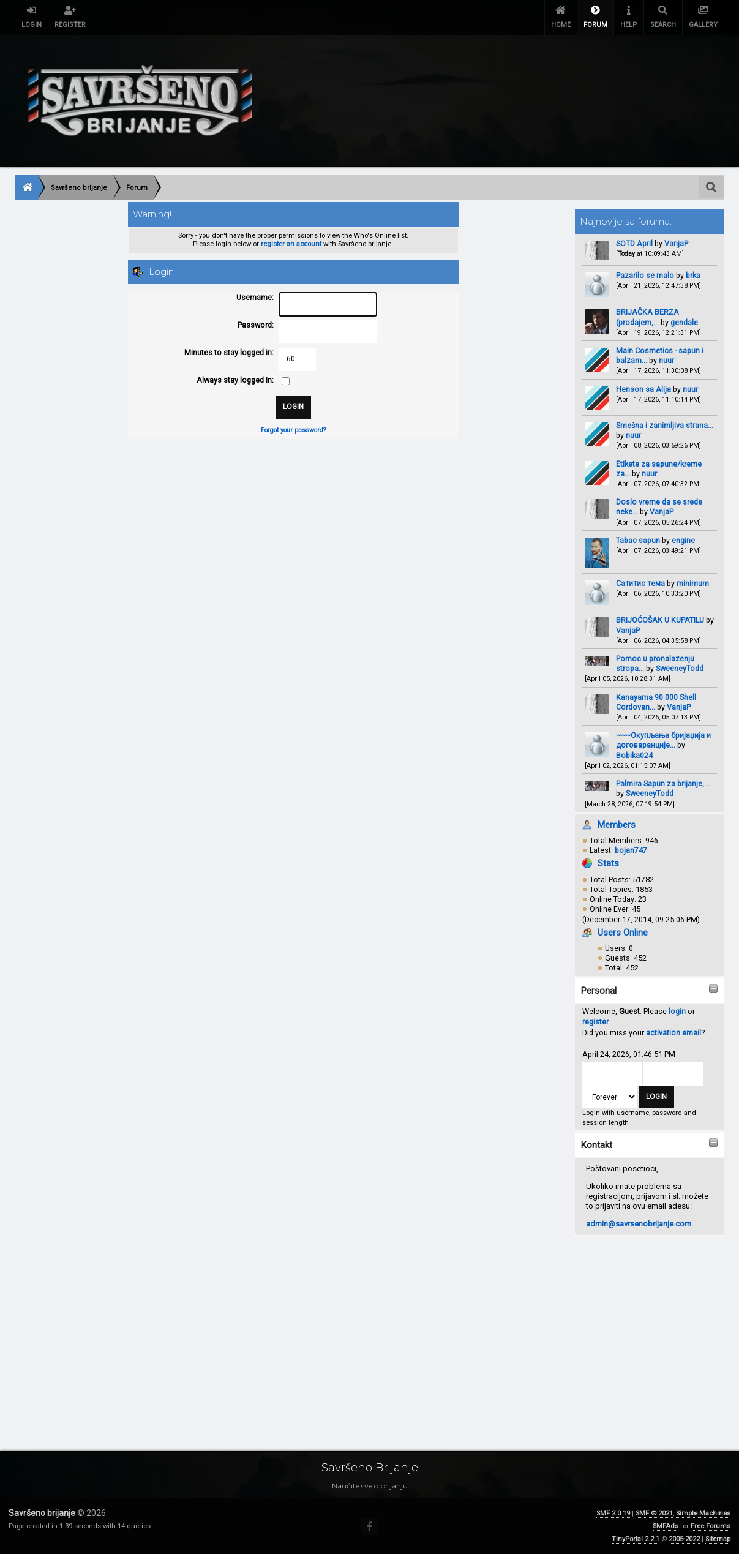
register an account (291, 244)
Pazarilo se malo (645, 275)
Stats (608, 863)
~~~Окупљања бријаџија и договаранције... (663, 739)
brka (693, 275)
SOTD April (634, 243)
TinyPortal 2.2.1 (635, 1539)
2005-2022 (684, 1539)
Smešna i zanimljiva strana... (664, 425)
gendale (684, 322)
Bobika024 (634, 755)
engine (683, 540)
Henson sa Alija (643, 389)
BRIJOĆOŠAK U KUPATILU (660, 620)
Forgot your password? (293, 430)
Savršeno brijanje (42, 1513)
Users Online (623, 932)
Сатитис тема (640, 583)
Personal (599, 990)
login (677, 1011)
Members (617, 824)
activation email (673, 1032)
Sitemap (717, 1539)
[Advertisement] (369, 1330)
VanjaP (676, 243)
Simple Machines (703, 1513)
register (595, 1021)
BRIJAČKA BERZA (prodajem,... (647, 316)
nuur (666, 360)
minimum (693, 583)
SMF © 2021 (654, 1513)
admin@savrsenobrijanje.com (638, 1223)
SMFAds (665, 1526)
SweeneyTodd (679, 668)
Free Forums (710, 1526)
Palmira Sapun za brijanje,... (663, 783)
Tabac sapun (638, 540)
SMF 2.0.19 (613, 1513)
